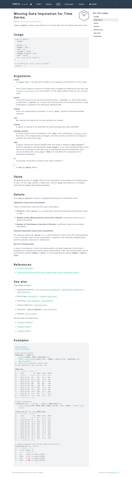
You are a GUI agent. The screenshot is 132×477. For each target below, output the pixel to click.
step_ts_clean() (50, 309)
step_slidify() (33, 301)
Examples (98, 36)
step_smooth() (47, 301)
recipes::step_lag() (48, 296)
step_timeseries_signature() (47, 290)
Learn (93, 4)
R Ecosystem (69, 4)
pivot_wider (30, 359)
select (21, 357)
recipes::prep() (80, 133)
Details (96, 26)
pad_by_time (24, 361)
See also (97, 33)
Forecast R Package (25, 268)
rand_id (24, 57)
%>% (32, 355)
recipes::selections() (26, 91)
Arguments (98, 20)
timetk (16, 4)
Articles (48, 4)
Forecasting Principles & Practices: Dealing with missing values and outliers (48, 272)
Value (96, 23)
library (18, 347)
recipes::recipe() (25, 322)
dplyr (24, 347)
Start (38, 4)
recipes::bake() (24, 331)
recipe (34, 403)
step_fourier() (23, 292)
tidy (17, 65)
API (58, 4)
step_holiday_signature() (73, 290)
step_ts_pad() (31, 314)
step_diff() (33, 296)
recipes (25, 349)
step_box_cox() (40, 305)
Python (81, 4)
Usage (96, 17)
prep (20, 408)
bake (34, 412)
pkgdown (112, 472)
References (98, 30)
